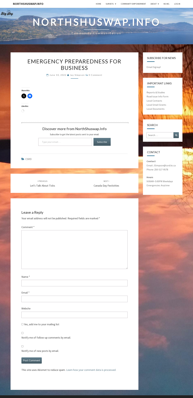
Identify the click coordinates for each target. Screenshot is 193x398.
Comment (28, 227)
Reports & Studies (156, 92)
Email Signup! (154, 67)
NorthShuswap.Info (28, 4)
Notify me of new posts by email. (40, 351)
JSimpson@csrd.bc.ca (164, 165)
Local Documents (156, 108)
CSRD (28, 159)
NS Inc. (167, 3)
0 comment (95, 75)
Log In (177, 3)
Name (25, 276)
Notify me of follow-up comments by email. (46, 337)
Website (25, 308)
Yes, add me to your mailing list (40, 324)
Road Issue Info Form (157, 96)
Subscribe (102, 141)
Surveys (110, 3)
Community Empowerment (133, 3)
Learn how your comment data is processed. (91, 370)
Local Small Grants (156, 104)
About (153, 3)
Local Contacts (154, 100)
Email (25, 292)
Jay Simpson (77, 75)
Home (98, 3)
